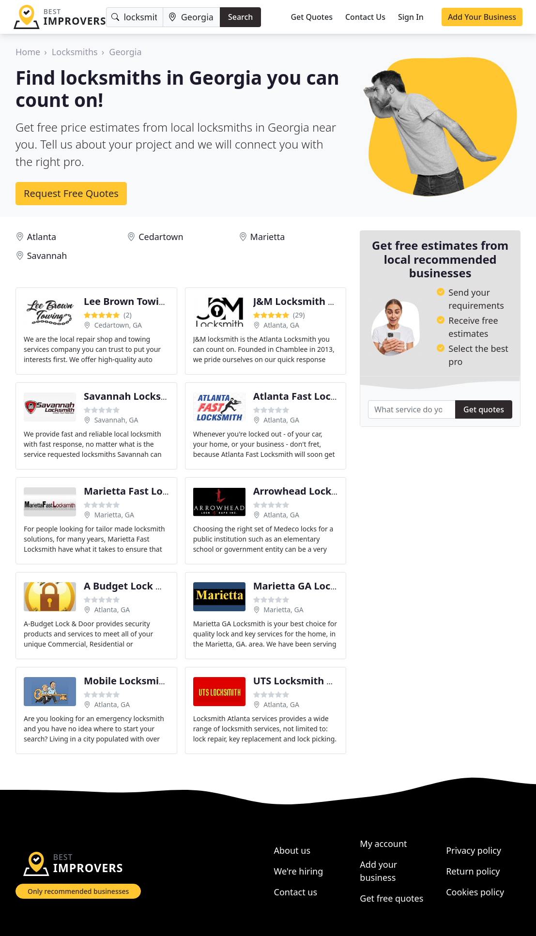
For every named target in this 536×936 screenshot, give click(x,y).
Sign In (411, 17)
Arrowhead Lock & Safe (309, 491)
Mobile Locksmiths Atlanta (148, 680)
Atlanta (41, 236)
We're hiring (298, 871)
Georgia (125, 52)
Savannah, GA (116, 419)
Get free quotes (391, 898)
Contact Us (365, 17)
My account (383, 843)
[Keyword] (134, 17)
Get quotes (483, 409)
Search (240, 17)
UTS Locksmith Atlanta (308, 680)
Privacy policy (473, 850)
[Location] (191, 17)
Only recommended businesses (78, 891)
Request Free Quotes (71, 193)
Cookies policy (475, 892)
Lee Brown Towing (127, 301)
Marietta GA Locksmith (308, 585)
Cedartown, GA (118, 325)
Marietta (267, 236)
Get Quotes (312, 17)
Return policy (473, 871)
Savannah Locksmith (134, 396)
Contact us (296, 892)
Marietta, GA (114, 514)
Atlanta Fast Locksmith (309, 396)
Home (27, 52)
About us (292, 850)
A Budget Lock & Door (136, 585)
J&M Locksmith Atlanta (308, 301)
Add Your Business (482, 17)
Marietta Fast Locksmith (142, 491)
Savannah (47, 255)
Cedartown (160, 236)
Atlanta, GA (281, 325)
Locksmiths (75, 52)
